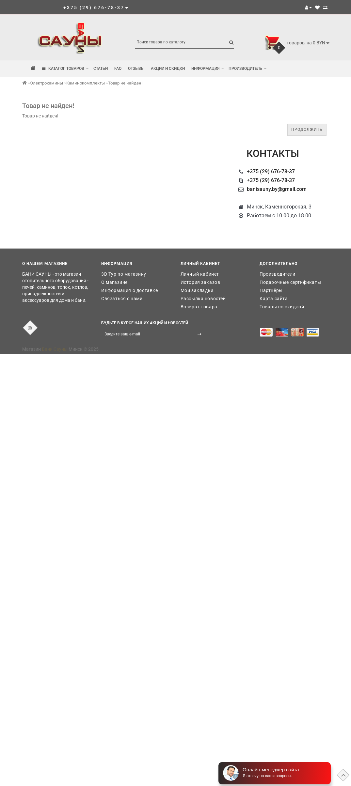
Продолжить (307, 129)
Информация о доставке (129, 290)
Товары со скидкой (282, 306)
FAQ (117, 68)
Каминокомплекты (85, 83)
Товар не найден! (125, 83)
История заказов (200, 282)
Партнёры (271, 290)
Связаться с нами (122, 298)
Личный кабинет (200, 274)
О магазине (114, 282)
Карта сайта (274, 298)
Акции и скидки (168, 68)
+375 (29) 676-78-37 (271, 171)
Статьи (100, 68)
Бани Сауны (55, 349)
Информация (207, 68)
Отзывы (136, 68)
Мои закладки (197, 290)
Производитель (248, 68)
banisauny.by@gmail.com (277, 189)
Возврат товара (199, 306)
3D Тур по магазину (123, 274)
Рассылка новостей (203, 298)
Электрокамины (46, 83)
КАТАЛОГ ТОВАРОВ (65, 68)
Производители (277, 274)
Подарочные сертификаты (290, 282)
